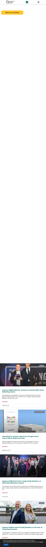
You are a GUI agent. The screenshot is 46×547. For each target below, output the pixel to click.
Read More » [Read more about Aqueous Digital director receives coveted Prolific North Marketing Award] (5, 401)
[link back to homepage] (10, 2)
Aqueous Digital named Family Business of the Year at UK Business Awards (22, 528)
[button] (38, 2)
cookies (11, 540)
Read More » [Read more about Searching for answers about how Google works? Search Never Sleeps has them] (5, 446)
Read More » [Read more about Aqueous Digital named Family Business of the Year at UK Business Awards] (5, 537)
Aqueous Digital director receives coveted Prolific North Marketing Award (23, 391)
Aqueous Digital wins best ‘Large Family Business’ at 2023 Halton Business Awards (21, 482)
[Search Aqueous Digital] (27, 2)
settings (41, 542)
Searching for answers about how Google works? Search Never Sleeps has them (20, 437)
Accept (6, 544)
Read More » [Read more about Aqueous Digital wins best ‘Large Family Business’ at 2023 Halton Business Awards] (5, 492)
